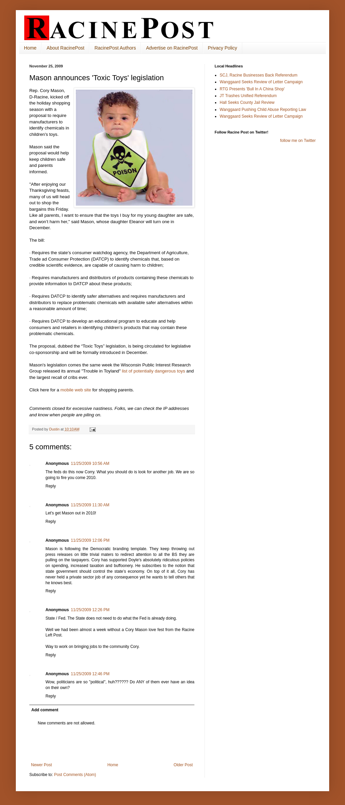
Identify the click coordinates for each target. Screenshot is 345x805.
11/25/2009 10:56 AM (90, 463)
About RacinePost (65, 48)
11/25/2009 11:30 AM (90, 505)
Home (30, 48)
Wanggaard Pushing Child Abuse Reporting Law (263, 109)
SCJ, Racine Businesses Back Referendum (258, 75)
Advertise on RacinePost (171, 48)
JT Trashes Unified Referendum (248, 95)
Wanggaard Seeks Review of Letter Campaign (261, 82)
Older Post (183, 765)
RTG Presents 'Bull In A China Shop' (252, 89)
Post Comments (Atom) (75, 774)
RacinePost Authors (115, 48)
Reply (50, 486)
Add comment (44, 710)
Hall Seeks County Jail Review (247, 102)
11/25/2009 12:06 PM (90, 540)
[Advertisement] (111, 744)
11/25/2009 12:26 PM (90, 609)
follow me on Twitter (298, 140)
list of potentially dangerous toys (153, 371)
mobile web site (75, 389)
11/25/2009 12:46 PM (90, 674)
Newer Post (41, 765)
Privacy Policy (222, 48)
